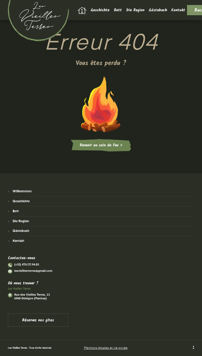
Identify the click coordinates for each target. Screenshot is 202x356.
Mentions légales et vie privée (106, 348)
